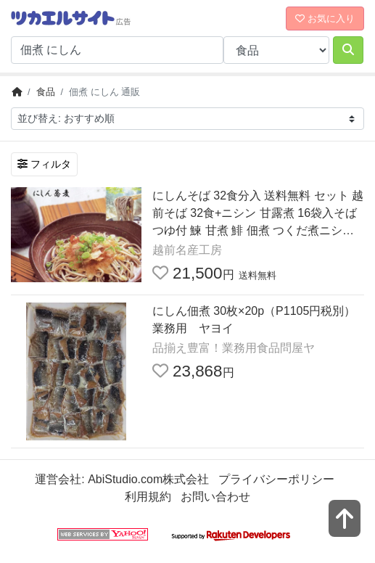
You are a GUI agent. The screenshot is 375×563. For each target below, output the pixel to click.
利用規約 (148, 496)
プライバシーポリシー (276, 479)
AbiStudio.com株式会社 (148, 479)
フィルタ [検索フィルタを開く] (44, 164)
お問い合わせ (215, 496)
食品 (45, 91)
